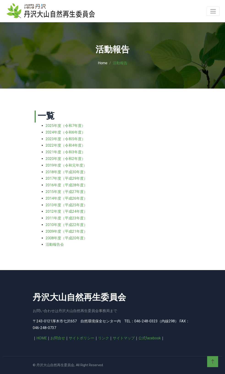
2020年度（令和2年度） (65, 158)
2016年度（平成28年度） (66, 185)
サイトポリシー (81, 338)
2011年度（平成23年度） (66, 218)
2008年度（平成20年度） (66, 238)
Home (102, 63)
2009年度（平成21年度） (66, 231)
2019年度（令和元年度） (66, 165)
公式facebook (149, 338)
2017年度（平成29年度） (66, 178)
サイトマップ (124, 338)
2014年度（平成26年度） (66, 198)
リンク (103, 338)
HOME (41, 338)
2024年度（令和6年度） (65, 132)
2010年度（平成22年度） (66, 225)
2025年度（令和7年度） (65, 125)
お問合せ (57, 338)
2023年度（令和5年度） (65, 139)
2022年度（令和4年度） (65, 145)
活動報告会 (55, 244)
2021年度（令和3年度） (65, 152)
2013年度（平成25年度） (66, 205)
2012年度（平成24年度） (66, 211)
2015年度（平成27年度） (66, 192)
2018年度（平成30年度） (66, 172)
